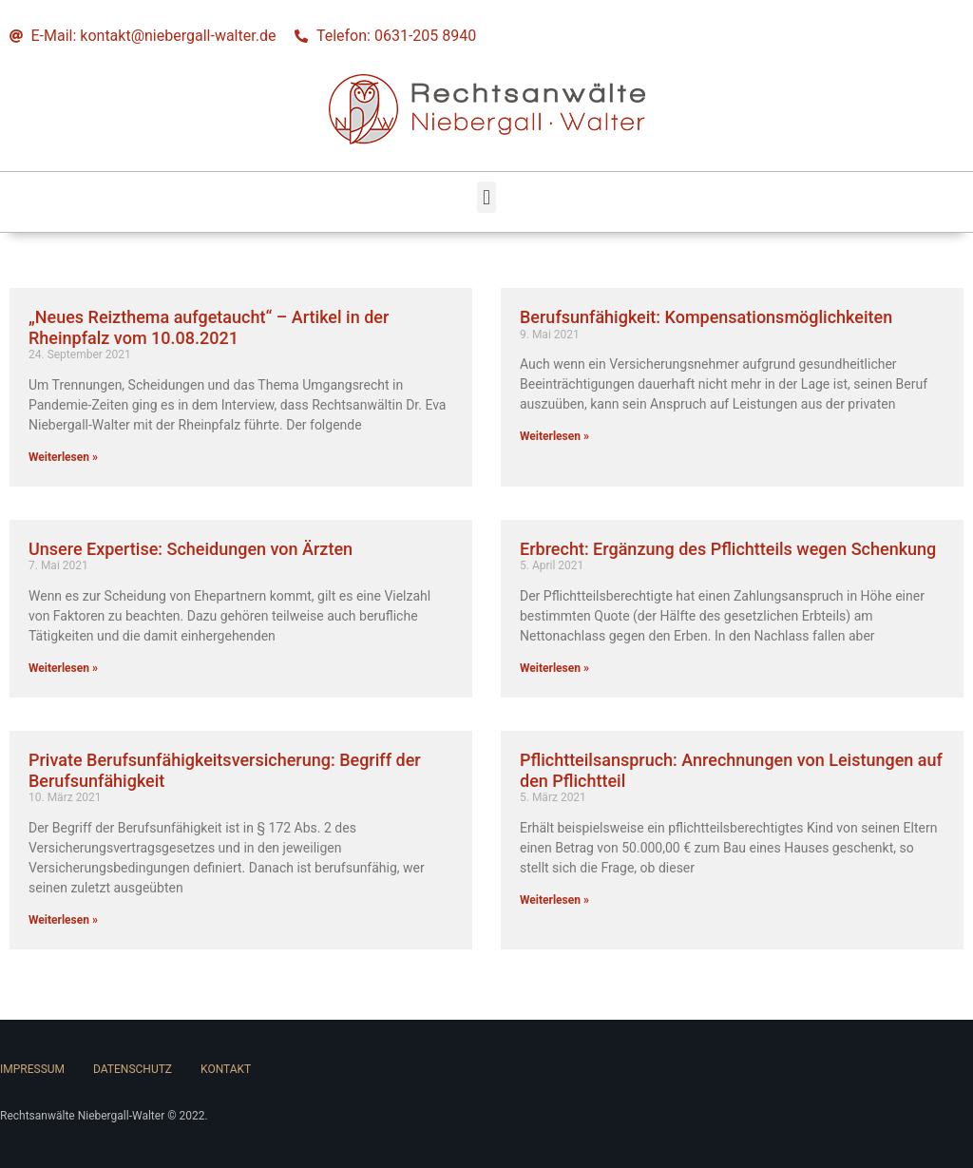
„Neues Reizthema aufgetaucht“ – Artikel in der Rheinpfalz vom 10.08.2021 (209, 327)
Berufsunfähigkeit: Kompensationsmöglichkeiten (706, 317)
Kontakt (225, 1069)
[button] (486, 197)
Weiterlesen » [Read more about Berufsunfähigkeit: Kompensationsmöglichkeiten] (554, 436)
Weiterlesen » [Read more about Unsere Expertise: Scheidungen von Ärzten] (63, 668)
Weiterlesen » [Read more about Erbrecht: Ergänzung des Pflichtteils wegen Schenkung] (554, 668)
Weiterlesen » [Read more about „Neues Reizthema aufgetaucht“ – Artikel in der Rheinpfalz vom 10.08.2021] (63, 457)
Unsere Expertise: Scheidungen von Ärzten (191, 549)
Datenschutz (132, 1069)
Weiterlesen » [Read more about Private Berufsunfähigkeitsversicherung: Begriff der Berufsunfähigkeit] (63, 920)
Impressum (32, 1069)
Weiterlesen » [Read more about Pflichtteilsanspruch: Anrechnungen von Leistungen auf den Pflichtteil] (554, 900)
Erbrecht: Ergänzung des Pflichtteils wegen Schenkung (728, 549)
